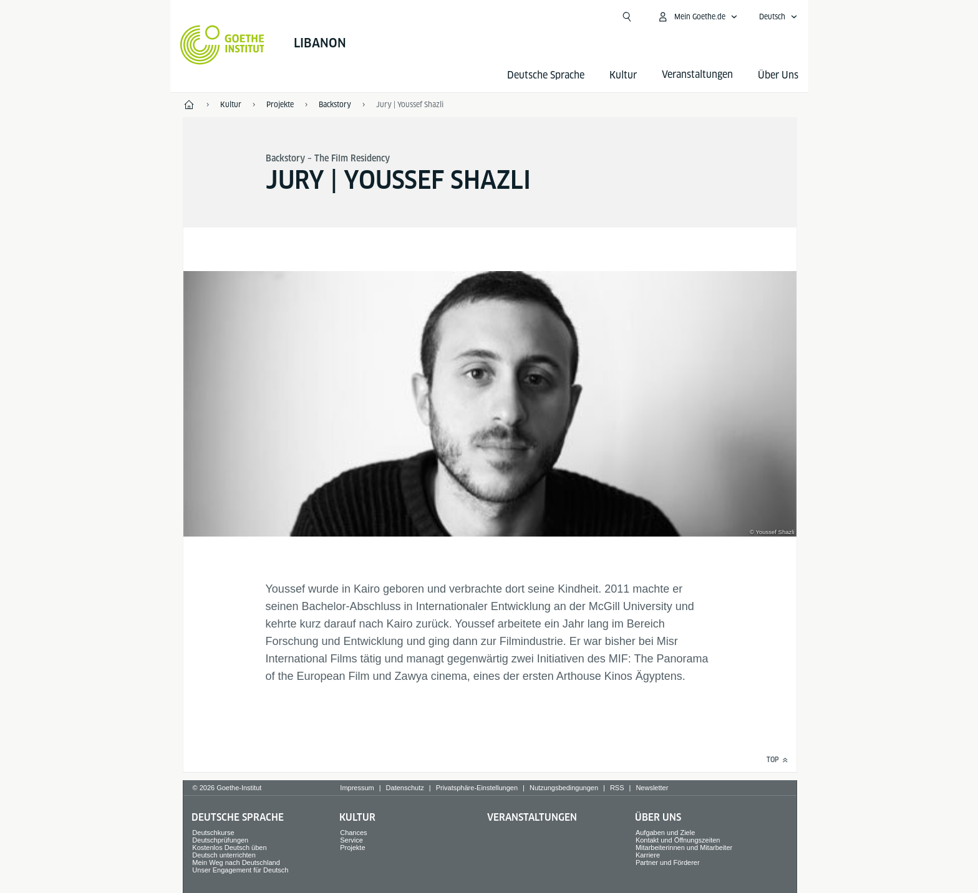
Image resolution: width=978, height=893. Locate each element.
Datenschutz (405, 787)
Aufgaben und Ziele (665, 832)
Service (351, 840)
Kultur (623, 75)
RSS (617, 787)
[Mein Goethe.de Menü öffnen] (697, 17)
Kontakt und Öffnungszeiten (678, 840)
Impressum (357, 787)
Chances (353, 832)
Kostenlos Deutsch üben (229, 847)
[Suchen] (626, 16)
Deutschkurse (213, 832)
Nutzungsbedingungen (564, 787)
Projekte (352, 847)
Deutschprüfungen (220, 840)
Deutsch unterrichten (224, 855)
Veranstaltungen (532, 817)
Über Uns (778, 75)
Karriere (648, 855)
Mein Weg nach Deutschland (235, 862)
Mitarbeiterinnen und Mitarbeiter (684, 847)
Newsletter (652, 787)
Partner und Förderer (668, 862)
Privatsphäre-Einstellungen (477, 787)
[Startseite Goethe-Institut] (222, 45)
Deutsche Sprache (545, 75)
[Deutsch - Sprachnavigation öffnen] (778, 17)
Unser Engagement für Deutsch (240, 870)
